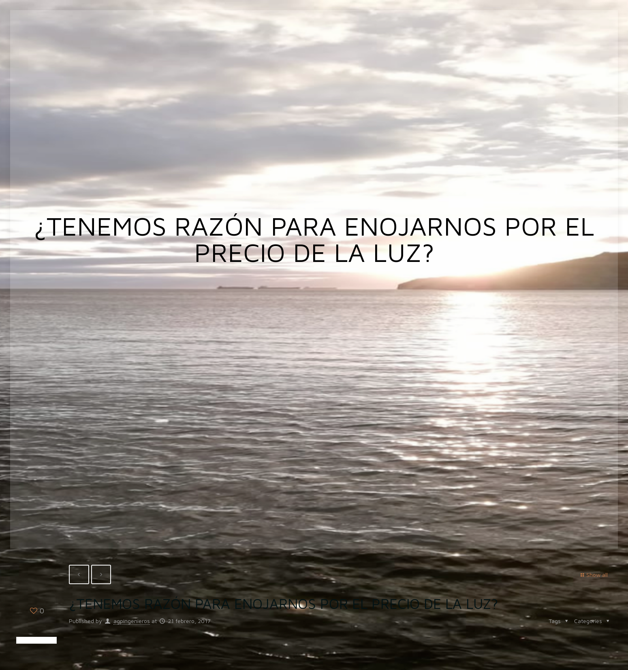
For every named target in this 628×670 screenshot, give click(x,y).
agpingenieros (131, 620)
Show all (593, 574)
